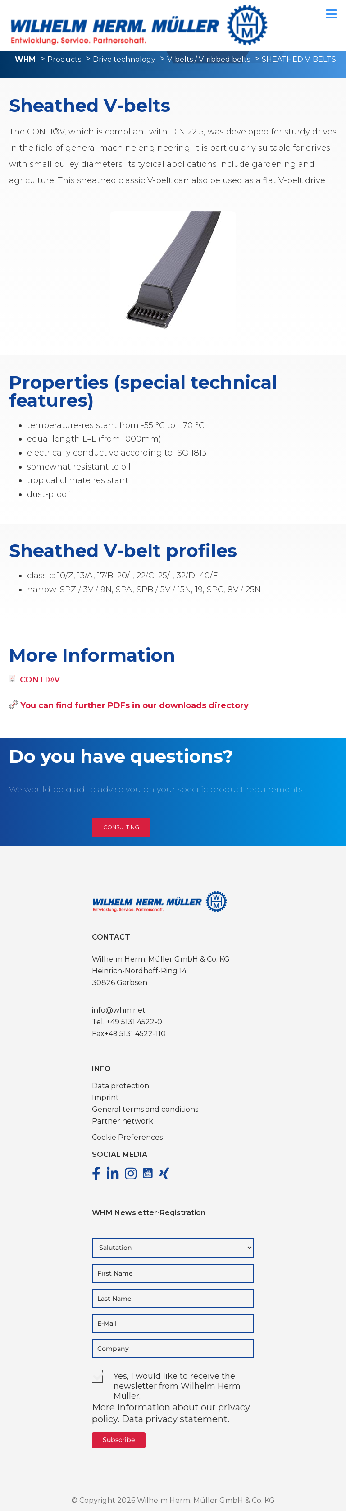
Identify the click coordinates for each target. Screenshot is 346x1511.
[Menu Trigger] (331, 13)
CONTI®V (34, 680)
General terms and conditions (145, 1109)
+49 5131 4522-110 (135, 1033)
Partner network (122, 1121)
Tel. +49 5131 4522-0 (127, 1022)
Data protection (120, 1086)
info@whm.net (119, 1010)
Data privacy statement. (175, 1419)
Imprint (105, 1097)
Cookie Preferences (127, 1137)
